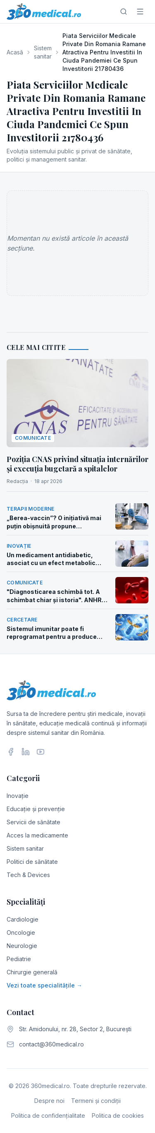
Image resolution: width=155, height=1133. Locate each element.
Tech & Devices (28, 874)
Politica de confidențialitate (48, 1115)
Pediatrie (19, 958)
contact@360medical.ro (51, 1044)
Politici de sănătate (32, 861)
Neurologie (22, 945)
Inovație (18, 795)
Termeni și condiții (96, 1100)
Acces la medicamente (37, 835)
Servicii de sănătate (33, 822)
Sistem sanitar (43, 52)
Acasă (15, 52)
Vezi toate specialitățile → (44, 985)
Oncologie (21, 932)
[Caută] (123, 11)
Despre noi (49, 1100)
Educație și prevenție (36, 808)
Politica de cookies (118, 1115)
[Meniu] (140, 11)
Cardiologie (22, 919)
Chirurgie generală (32, 972)
